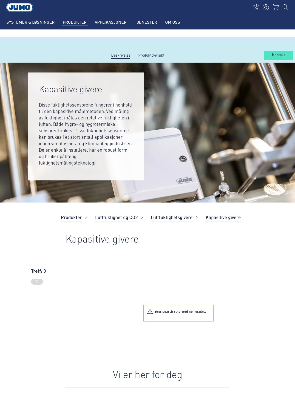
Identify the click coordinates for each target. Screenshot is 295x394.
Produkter (71, 217)
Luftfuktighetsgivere (172, 217)
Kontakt (278, 55)
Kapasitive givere (223, 217)
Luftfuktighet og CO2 (116, 217)
